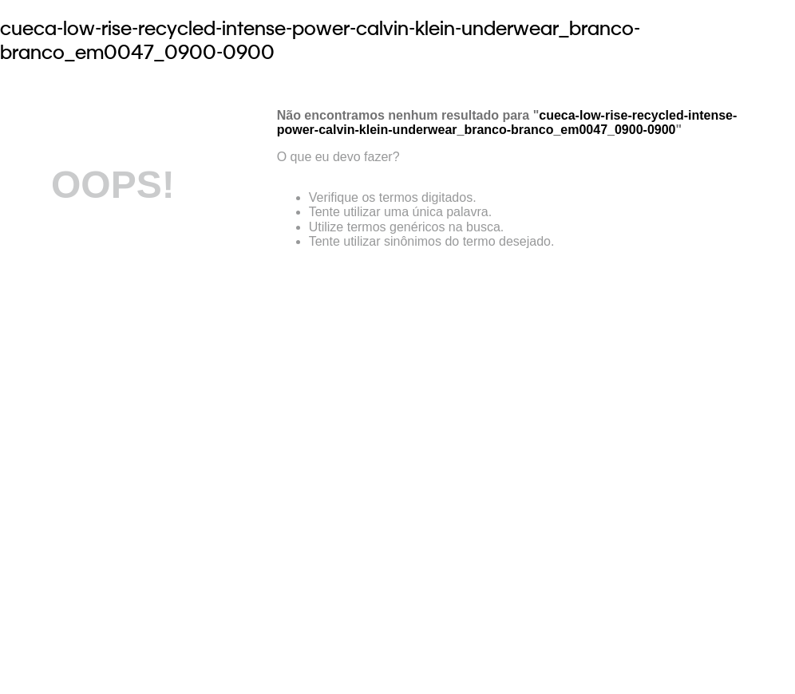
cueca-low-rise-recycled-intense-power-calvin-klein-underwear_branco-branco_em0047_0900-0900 (320, 40)
